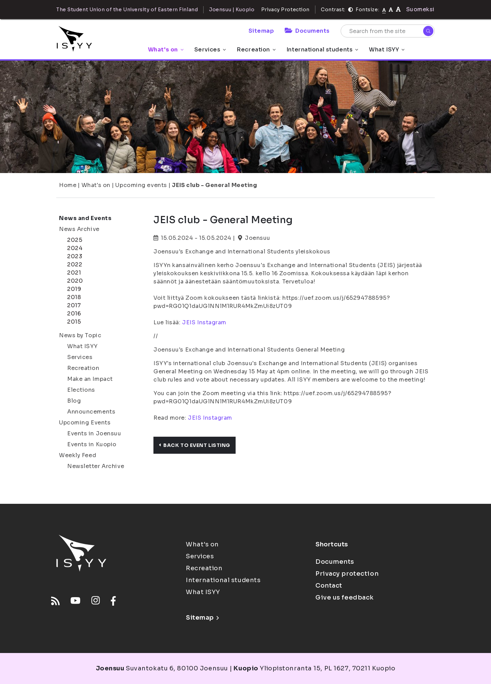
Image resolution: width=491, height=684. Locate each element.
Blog (74, 400)
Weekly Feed (77, 455)
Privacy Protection (285, 9)
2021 (74, 272)
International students (322, 49)
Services (210, 49)
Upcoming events (141, 185)
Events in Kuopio (92, 444)
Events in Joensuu (94, 433)
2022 (74, 264)
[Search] (428, 31)
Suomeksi (420, 9)
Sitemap (261, 30)
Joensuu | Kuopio (231, 9)
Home (67, 185)
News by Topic (80, 335)
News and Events (85, 218)
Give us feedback (344, 597)
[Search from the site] (388, 31)
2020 (75, 280)
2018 (74, 297)
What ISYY (386, 49)
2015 (74, 321)
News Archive (79, 229)
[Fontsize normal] (384, 9)
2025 (74, 240)
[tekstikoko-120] (398, 9)
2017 (74, 305)
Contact (328, 585)
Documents (307, 30)
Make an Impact (90, 379)
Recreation (256, 49)
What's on (165, 49)
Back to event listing (194, 445)
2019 (74, 289)
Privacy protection (346, 573)
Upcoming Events (84, 422)
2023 (74, 256)
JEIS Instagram (204, 322)
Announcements (91, 411)
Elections (81, 389)
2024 (75, 248)
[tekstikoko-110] (391, 9)
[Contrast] (350, 9)
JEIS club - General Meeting (214, 185)
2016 (74, 313)
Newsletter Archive (95, 466)
